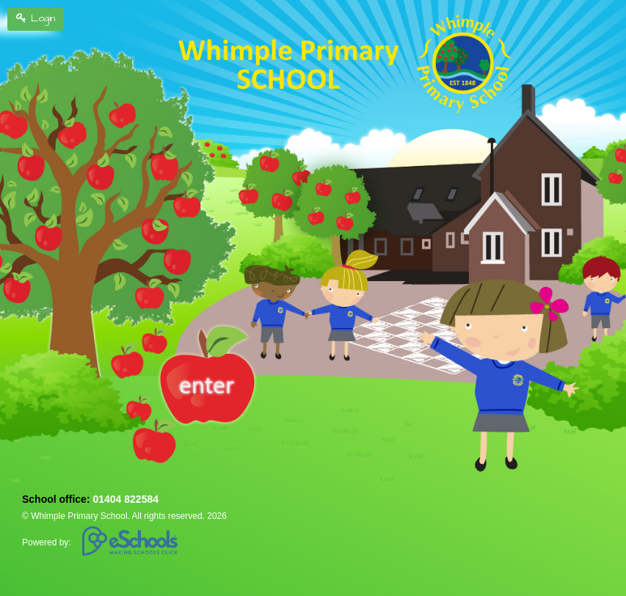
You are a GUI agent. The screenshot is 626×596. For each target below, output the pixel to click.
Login (35, 18)
